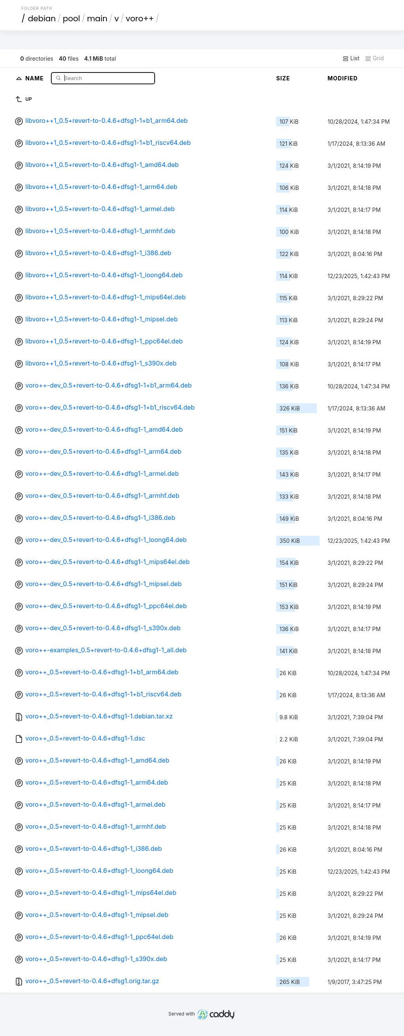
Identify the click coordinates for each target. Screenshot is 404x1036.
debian (42, 18)
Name (35, 77)
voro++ (140, 18)
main (97, 18)
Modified (342, 78)
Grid (374, 58)
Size (283, 78)
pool (71, 18)
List (350, 58)
